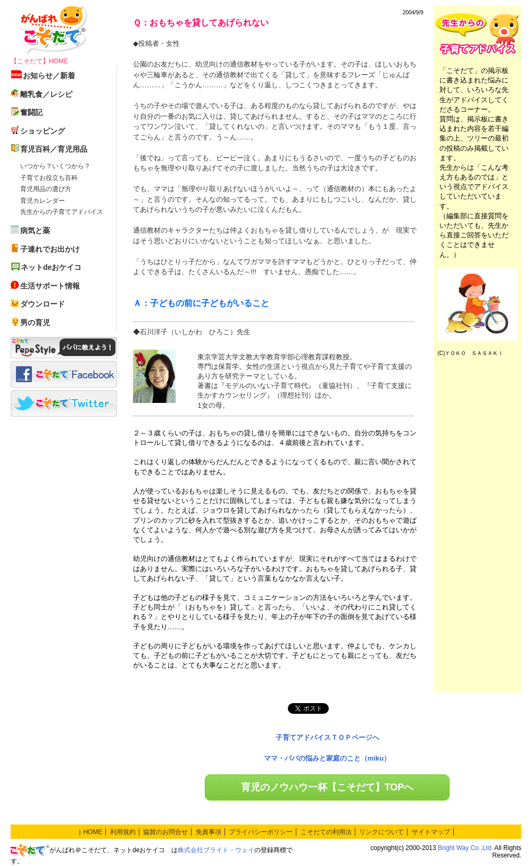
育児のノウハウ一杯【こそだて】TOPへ (327, 787)
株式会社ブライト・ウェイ (216, 850)
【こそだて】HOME (39, 61)
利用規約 (123, 832)
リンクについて (381, 832)
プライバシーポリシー (261, 832)
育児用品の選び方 (45, 189)
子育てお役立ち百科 (49, 178)
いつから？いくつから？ (55, 166)
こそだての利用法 (326, 832)
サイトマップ (431, 832)
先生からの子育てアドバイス (61, 212)
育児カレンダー (42, 200)
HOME (92, 832)
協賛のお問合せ (165, 832)
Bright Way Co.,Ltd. (465, 848)
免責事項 (208, 832)
